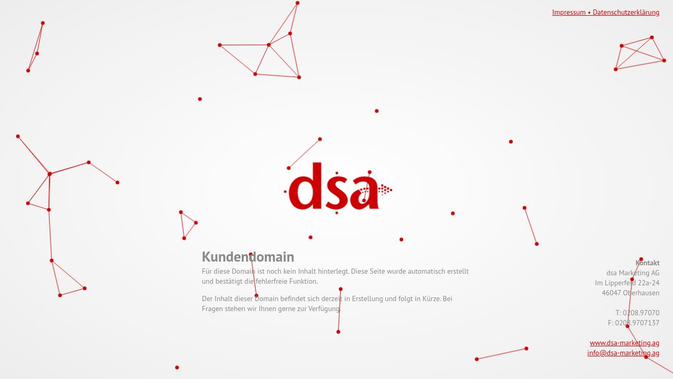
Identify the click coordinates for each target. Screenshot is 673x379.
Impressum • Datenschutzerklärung (605, 12)
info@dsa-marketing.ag (623, 352)
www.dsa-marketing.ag (624, 342)
